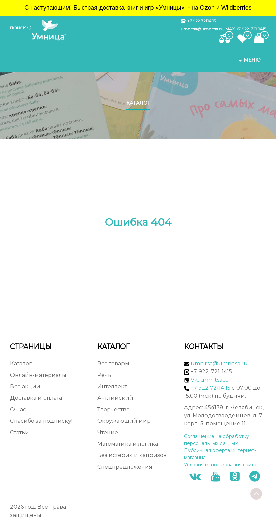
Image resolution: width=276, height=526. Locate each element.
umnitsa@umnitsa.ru (219, 363)
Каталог (138, 103)
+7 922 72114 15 (198, 21)
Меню (249, 60)
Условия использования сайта (220, 465)
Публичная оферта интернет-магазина (220, 454)
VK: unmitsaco (210, 380)
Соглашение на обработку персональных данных (216, 439)
